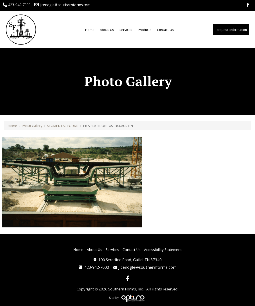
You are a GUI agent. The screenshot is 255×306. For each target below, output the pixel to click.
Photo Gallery (32, 125)
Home (12, 125)
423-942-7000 (17, 4)
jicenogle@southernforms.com (62, 4)
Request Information (231, 29)
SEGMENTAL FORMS (62, 125)
